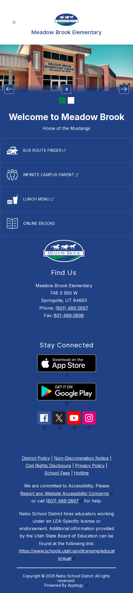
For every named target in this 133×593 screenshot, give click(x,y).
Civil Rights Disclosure (48, 465)
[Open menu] (14, 22)
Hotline (81, 473)
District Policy (36, 458)
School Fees (57, 473)
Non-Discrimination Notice (81, 458)
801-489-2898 (69, 315)
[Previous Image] (9, 89)
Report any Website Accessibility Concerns (64, 493)
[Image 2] (71, 100)
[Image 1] (62, 100)
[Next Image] (124, 89)
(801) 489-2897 (71, 308)
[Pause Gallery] (66, 89)
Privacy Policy (90, 465)
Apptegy (76, 585)
